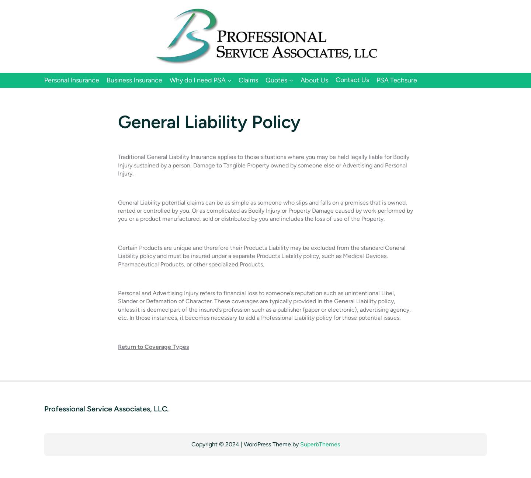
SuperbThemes (320, 444)
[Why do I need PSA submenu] (230, 80)
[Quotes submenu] (291, 80)
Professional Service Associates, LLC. (106, 408)
